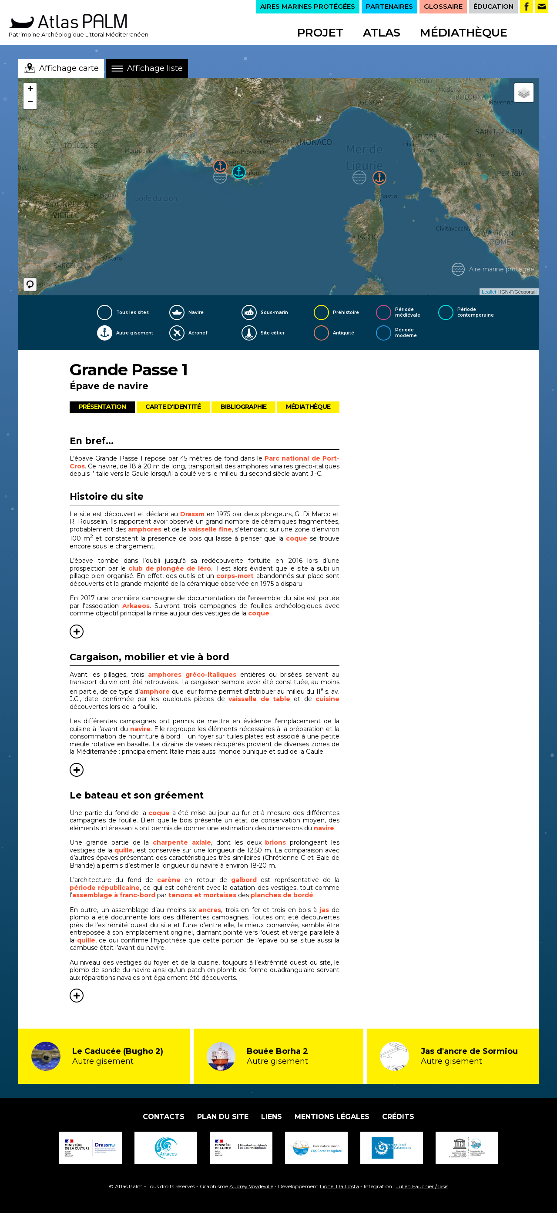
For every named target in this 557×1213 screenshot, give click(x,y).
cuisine (327, 699)
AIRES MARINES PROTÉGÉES (307, 6)
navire (140, 729)
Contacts (164, 1117)
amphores (144, 529)
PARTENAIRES (389, 6)
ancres (209, 910)
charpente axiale (182, 842)
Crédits (398, 1117)
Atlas (381, 33)
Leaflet (489, 291)
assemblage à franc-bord (113, 895)
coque (296, 538)
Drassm (192, 514)
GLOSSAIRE (443, 6)
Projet (320, 33)
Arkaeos (136, 606)
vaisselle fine (210, 529)
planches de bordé (282, 895)
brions (275, 842)
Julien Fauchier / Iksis (422, 1186)
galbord (244, 880)
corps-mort (235, 576)
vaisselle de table (259, 699)
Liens (271, 1117)
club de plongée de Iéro (169, 568)
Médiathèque (463, 33)
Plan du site (222, 1117)
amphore (155, 691)
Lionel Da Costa (339, 1186)
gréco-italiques (208, 674)
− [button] (30, 102)
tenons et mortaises (202, 895)
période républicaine (105, 888)
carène (169, 880)
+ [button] (30, 89)
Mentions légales (332, 1117)
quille (123, 850)
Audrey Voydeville (251, 1186)
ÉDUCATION (493, 6)
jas (324, 910)
